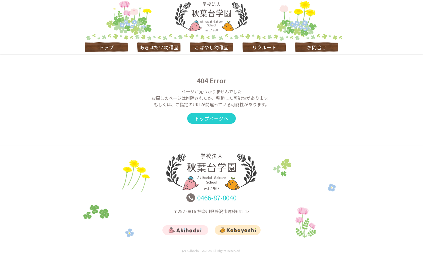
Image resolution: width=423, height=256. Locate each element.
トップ (106, 47)
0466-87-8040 (217, 197)
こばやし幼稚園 (211, 47)
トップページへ (211, 118)
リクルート (264, 47)
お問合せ (316, 47)
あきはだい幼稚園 (158, 47)
